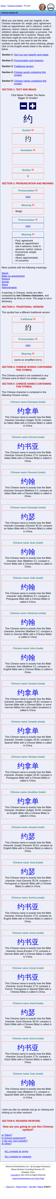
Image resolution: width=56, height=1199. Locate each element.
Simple (5, 282)
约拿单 (28, 411)
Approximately (9, 287)
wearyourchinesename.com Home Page (28, 1178)
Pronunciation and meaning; (29, 60)
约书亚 (28, 446)
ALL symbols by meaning (18, 1156)
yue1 (28, 226)
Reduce (6, 279)
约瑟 (28, 517)
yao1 (28, 196)
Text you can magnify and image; (31, 54)
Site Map (32, 1187)
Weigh (5, 273)
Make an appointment (13, 276)
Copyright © (15, 1175)
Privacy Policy (21, 1187)
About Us (10, 1187)
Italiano (40, 1187)
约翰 (28, 481)
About (5, 284)
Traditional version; (24, 66)
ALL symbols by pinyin (16, 1151)
